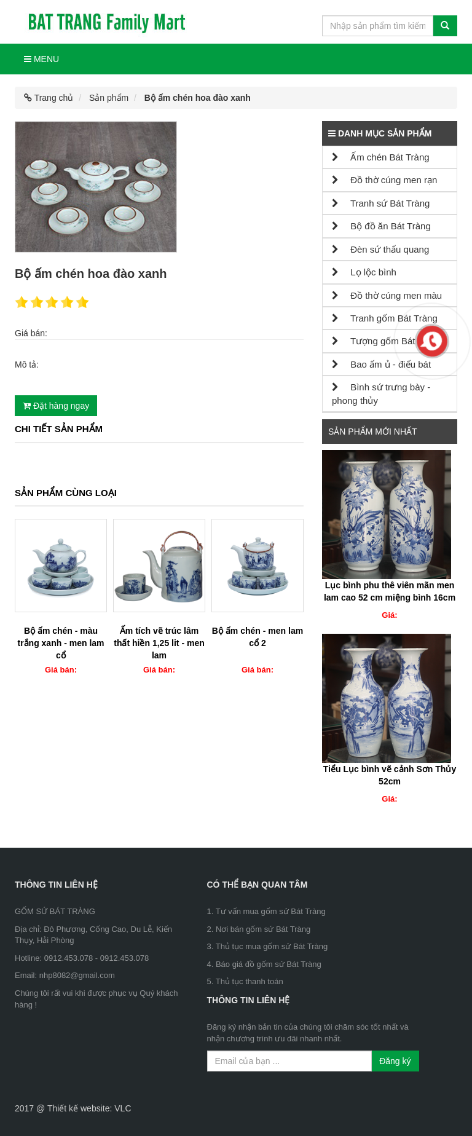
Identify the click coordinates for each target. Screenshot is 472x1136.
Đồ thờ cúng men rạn (384, 180)
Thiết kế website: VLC (89, 1108)
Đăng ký (395, 1061)
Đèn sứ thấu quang (380, 249)
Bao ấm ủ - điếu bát (381, 364)
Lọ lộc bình (364, 272)
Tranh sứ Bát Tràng (381, 203)
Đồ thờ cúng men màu (387, 295)
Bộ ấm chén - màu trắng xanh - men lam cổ (60, 643)
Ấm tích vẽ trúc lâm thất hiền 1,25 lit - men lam (159, 643)
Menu (41, 59)
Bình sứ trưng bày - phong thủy (381, 393)
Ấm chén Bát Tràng (381, 157)
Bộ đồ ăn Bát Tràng (381, 226)
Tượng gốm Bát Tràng (386, 341)
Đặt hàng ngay (56, 406)
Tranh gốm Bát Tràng (385, 318)
